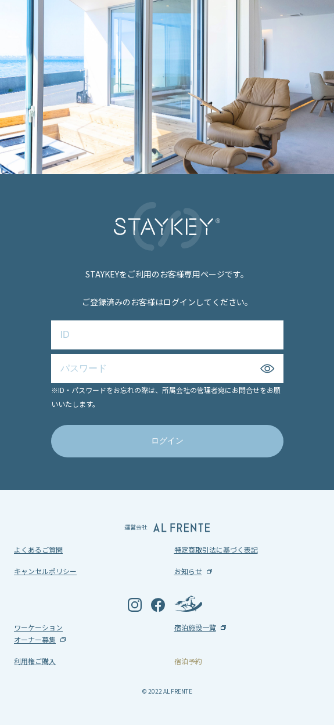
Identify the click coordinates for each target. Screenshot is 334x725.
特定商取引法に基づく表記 (216, 549)
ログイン (167, 440)
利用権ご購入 (35, 661)
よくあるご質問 (38, 549)
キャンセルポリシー (45, 571)
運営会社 (166, 527)
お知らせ (188, 571)
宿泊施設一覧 (195, 627)
